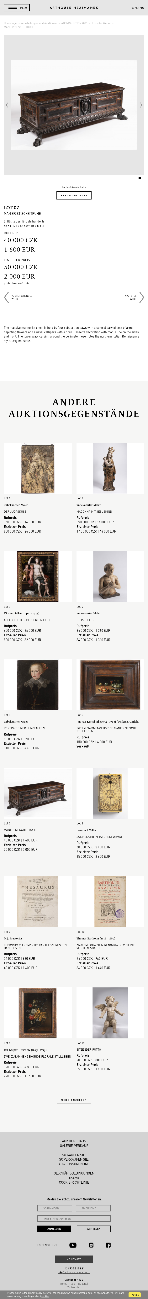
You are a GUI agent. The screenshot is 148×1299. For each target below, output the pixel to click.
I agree (134, 1294)
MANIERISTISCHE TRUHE (19, 27)
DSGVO (74, 1177)
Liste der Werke (101, 23)
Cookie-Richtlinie (74, 1182)
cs (132, 7)
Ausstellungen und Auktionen (39, 23)
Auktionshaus (74, 1141)
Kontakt (74, 1259)
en (137, 7)
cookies (45, 1296)
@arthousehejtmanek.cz (74, 1272)
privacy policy (35, 1293)
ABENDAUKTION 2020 (74, 23)
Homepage (10, 23)
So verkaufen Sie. (74, 1159)
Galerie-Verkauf (74, 1145)
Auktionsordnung (74, 1164)
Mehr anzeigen (74, 1100)
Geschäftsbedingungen (74, 1173)
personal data (85, 1293)
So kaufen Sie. (74, 1154)
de (142, 7)
